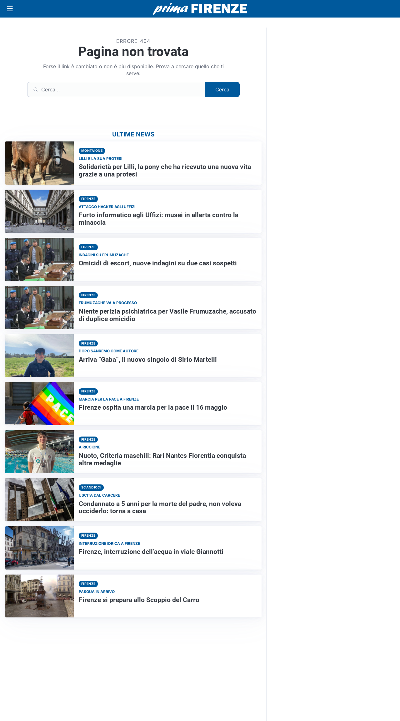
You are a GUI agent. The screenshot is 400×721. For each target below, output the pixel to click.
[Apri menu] (10, 9)
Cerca (222, 89)
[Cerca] (116, 89)
